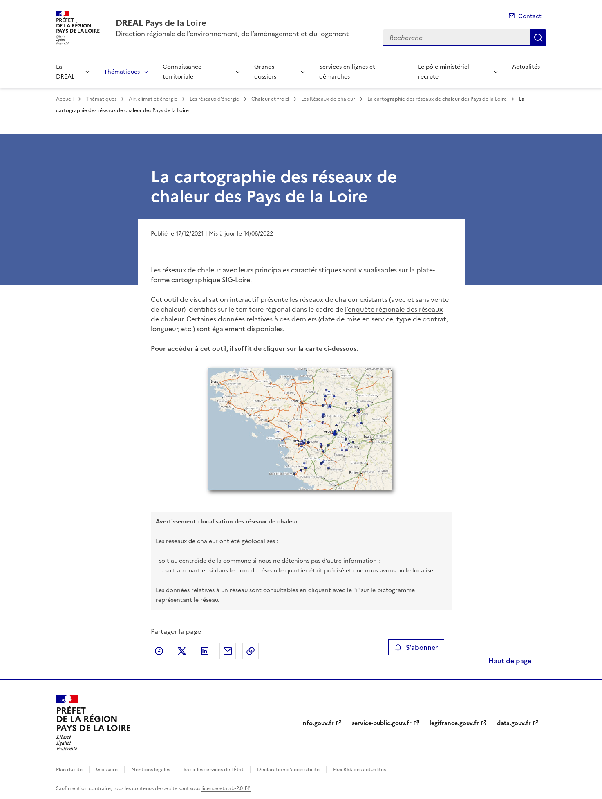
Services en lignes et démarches (347, 72)
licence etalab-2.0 (222, 788)
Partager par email (227, 651)
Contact (530, 16)
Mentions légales (150, 769)
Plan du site (69, 769)
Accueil (65, 99)
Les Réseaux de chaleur (328, 99)
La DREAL (65, 72)
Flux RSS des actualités (359, 769)
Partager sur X (182, 651)
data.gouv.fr (514, 723)
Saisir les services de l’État (214, 769)
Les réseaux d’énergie (214, 99)
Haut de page (509, 661)
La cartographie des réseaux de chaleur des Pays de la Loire (437, 99)
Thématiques (122, 71)
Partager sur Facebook (159, 651)
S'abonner (416, 647)
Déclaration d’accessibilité (288, 769)
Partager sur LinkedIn (205, 651)
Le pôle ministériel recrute (443, 72)
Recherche (538, 37)
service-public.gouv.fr (382, 723)
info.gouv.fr (317, 723)
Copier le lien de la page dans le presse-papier (250, 651)
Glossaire (107, 769)
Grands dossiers (265, 72)
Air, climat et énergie (153, 99)
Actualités (526, 67)
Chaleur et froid (270, 99)
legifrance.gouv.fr (454, 723)
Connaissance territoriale (182, 72)
